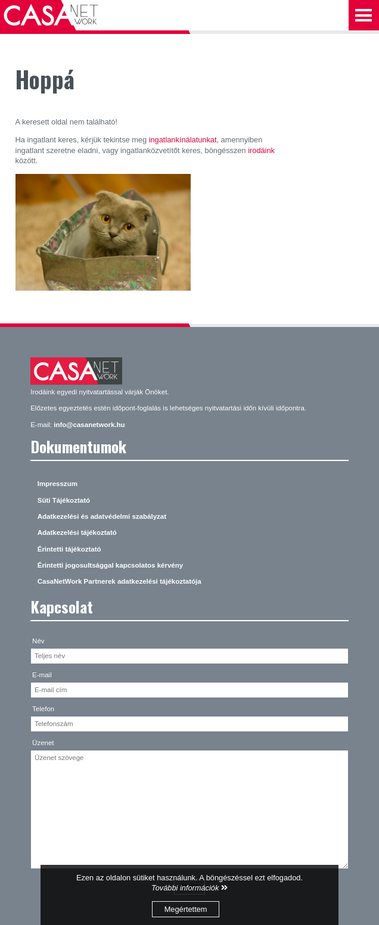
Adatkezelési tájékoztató (77, 532)
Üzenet (43, 742)
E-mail (42, 674)
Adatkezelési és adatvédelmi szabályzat (102, 516)
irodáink (261, 150)
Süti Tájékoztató (64, 500)
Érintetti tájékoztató (69, 549)
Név (38, 640)
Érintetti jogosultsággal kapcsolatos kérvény (110, 565)
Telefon (43, 708)
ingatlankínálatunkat (183, 139)
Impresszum (57, 483)
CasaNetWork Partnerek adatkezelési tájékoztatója (119, 581)
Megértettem (185, 909)
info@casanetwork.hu (89, 424)
